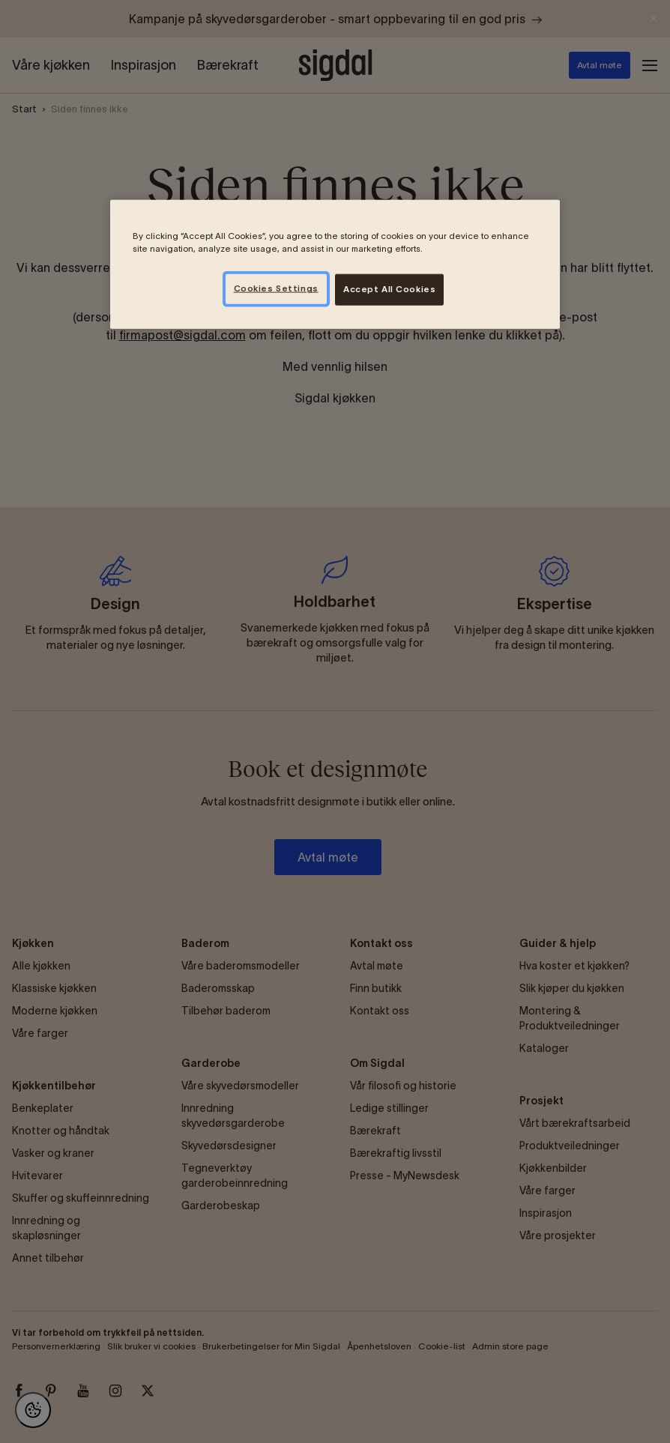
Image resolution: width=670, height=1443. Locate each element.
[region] (335, 264)
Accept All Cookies (389, 289)
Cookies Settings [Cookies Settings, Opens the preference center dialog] (276, 288)
